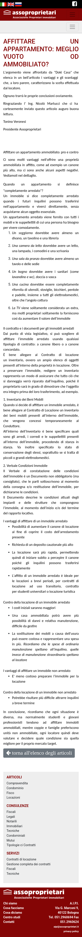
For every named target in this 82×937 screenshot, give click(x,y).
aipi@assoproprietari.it (66, 926)
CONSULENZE (18, 806)
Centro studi (11, 917)
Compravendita (17, 783)
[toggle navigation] (72, 14)
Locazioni (13, 797)
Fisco (10, 793)
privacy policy (71, 931)
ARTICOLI (14, 777)
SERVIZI (13, 853)
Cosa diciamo (12, 912)
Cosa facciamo (13, 908)
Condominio (15, 788)
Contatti (8, 922)
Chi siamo (10, 903)
